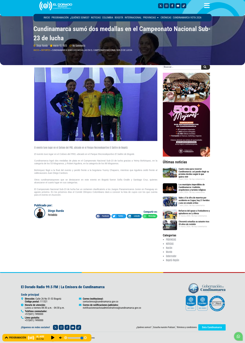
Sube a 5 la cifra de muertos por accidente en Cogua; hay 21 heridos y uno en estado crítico (194, 200)
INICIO (36, 50)
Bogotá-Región (172, 260)
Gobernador (171, 255)
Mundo (169, 251)
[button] (103, 216)
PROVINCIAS (171, 239)
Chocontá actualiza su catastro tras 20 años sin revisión (194, 222)
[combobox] (182, 67)
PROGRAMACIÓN (17, 337)
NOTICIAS (169, 243)
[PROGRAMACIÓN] (6, 337)
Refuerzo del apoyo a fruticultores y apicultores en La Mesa (194, 212)
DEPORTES (45, 50)
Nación (169, 247)
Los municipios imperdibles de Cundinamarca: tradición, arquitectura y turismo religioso (192, 187)
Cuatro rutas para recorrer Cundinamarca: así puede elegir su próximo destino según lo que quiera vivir (194, 173)
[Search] (205, 67)
